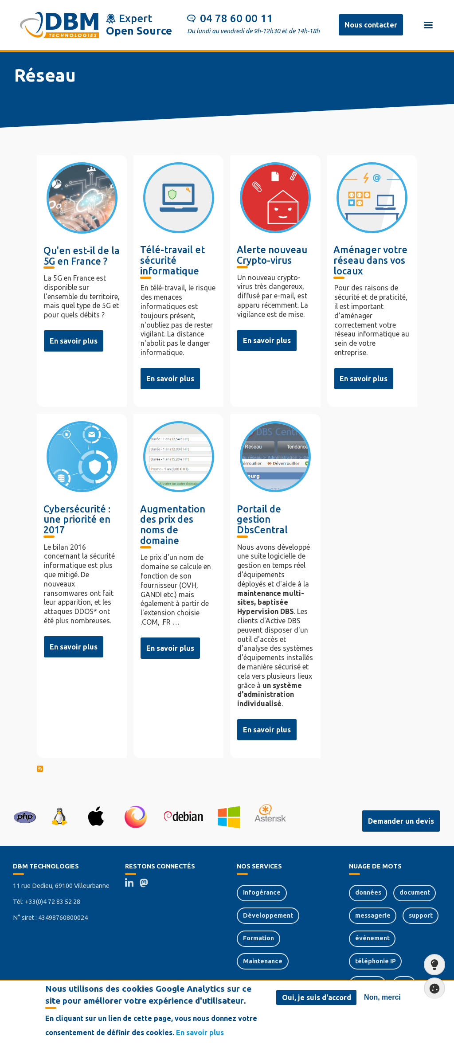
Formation (258, 938)
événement (372, 938)
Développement (268, 915)
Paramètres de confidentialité (432, 988)
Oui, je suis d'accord (316, 997)
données (368, 892)
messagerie (373, 915)
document (414, 892)
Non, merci (382, 997)
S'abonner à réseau (227, 770)
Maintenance (262, 961)
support (421, 915)
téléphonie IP (375, 961)
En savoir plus (74, 341)
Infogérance (262, 892)
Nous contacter (370, 25)
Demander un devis (401, 821)
